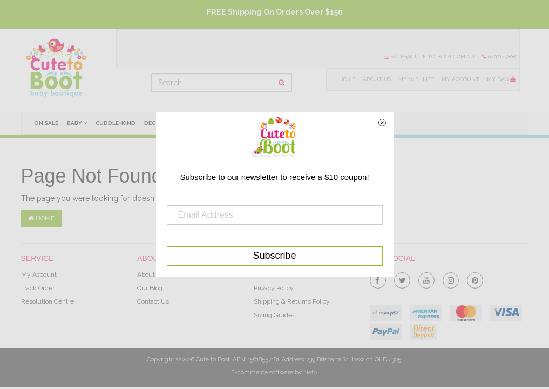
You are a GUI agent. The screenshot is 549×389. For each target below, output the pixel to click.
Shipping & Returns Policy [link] (292, 301)
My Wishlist (416, 79)
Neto (310, 372)
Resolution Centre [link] (47, 301)
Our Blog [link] (149, 288)
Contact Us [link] (153, 301)
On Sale (46, 123)
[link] (378, 278)
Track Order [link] (38, 288)
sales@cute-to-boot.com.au (429, 56)
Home (347, 79)
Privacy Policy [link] (274, 288)
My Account (460, 79)
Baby (77, 123)
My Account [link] (39, 274)
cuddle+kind (115, 123)
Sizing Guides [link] (274, 315)
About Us (377, 79)
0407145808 (499, 56)
